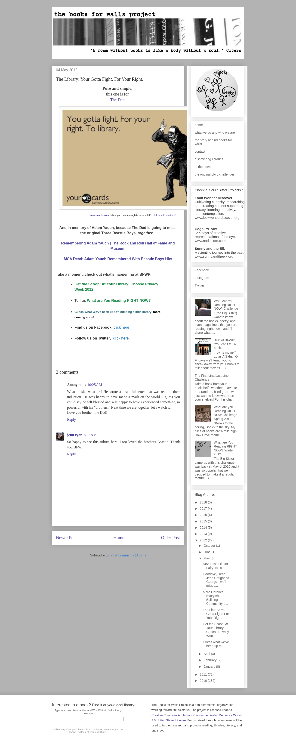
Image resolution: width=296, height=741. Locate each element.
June (207, 552)
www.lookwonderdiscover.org (217, 217)
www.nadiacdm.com (210, 241)
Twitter (199, 285)
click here (121, 327)
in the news (203, 167)
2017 (204, 508)
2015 (204, 521)
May (207, 558)
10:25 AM (94, 385)
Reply (71, 419)
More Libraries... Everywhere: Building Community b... (215, 597)
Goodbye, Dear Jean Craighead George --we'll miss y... (216, 579)
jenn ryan (74, 435)
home (199, 125)
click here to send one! (164, 215)
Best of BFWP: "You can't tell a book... (225, 344)
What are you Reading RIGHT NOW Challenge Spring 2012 (225, 412)
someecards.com (99, 215)
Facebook (202, 270)
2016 (204, 515)
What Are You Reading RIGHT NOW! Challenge (226, 305)
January (210, 666)
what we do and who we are (215, 132)
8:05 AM (90, 435)
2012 (204, 540)
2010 (204, 680)
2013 (204, 534)
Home (118, 537)
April (207, 654)
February (210, 660)
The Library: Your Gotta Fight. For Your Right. (216, 614)
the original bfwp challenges (215, 174)
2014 (204, 527)
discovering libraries (209, 159)
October (210, 545)
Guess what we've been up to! (216, 644)
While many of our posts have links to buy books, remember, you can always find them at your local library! (88, 730)
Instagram (202, 278)
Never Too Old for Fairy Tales (215, 566)
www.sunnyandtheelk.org (214, 256)
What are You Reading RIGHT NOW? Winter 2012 (225, 448)
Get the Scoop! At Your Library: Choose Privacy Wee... (216, 629)
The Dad (117, 100)
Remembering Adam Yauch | (86, 243)
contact (200, 151)
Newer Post (66, 537)
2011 (204, 674)
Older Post (170, 537)
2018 (204, 502)
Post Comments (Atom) (128, 555)
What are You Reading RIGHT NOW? (119, 301)
